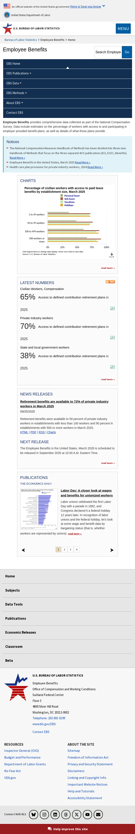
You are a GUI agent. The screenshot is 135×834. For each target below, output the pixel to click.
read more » (108, 379)
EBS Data (12, 83)
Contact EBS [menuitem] (14, 113)
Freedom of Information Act (88, 757)
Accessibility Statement (85, 798)
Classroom (14, 646)
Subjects (12, 590)
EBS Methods (15, 93)
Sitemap (74, 750)
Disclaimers (76, 771)
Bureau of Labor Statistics (21, 40)
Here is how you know (85, 6)
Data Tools (14, 604)
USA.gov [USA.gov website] (10, 777)
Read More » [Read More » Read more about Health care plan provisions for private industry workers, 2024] (95, 167)
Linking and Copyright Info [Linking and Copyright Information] (87, 777)
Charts (51, 432)
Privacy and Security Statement (90, 764)
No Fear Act (12, 771)
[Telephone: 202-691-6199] (64, 718)
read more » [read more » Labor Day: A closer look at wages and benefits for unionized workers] (75, 533)
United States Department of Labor (27, 14)
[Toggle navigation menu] (123, 28)
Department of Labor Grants (25, 764)
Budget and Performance (22, 757)
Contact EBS (41, 732)
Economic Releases (20, 632)
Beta (9, 660)
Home (10, 576)
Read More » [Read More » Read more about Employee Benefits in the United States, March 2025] (82, 162)
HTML (24, 432)
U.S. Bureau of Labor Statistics (36, 28)
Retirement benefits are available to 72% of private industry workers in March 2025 (64, 404)
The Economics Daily (36, 483)
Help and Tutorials (81, 791)
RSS (42, 432)
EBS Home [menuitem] (13, 64)
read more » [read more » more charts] (108, 267)
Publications (15, 618)
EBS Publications (17, 73)
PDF (33, 432)
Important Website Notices (88, 784)
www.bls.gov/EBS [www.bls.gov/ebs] (44, 724)
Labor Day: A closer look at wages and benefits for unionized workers (87, 493)
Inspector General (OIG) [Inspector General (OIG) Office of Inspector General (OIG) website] (21, 750)
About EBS (13, 103)
